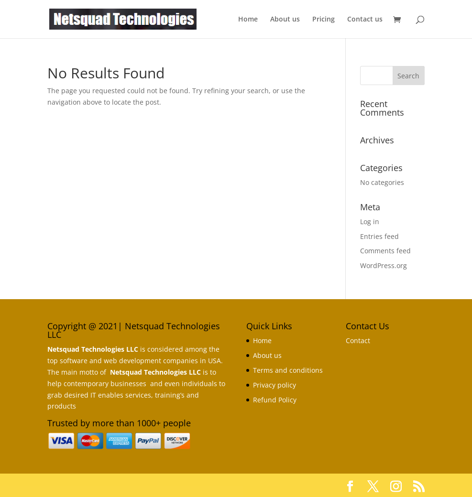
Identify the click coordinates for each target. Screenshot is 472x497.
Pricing (323, 19)
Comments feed (385, 250)
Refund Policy (274, 399)
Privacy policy (274, 384)
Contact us (365, 19)
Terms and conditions (288, 370)
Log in (369, 221)
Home (248, 19)
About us (285, 19)
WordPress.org (383, 265)
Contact (358, 340)
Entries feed (379, 236)
